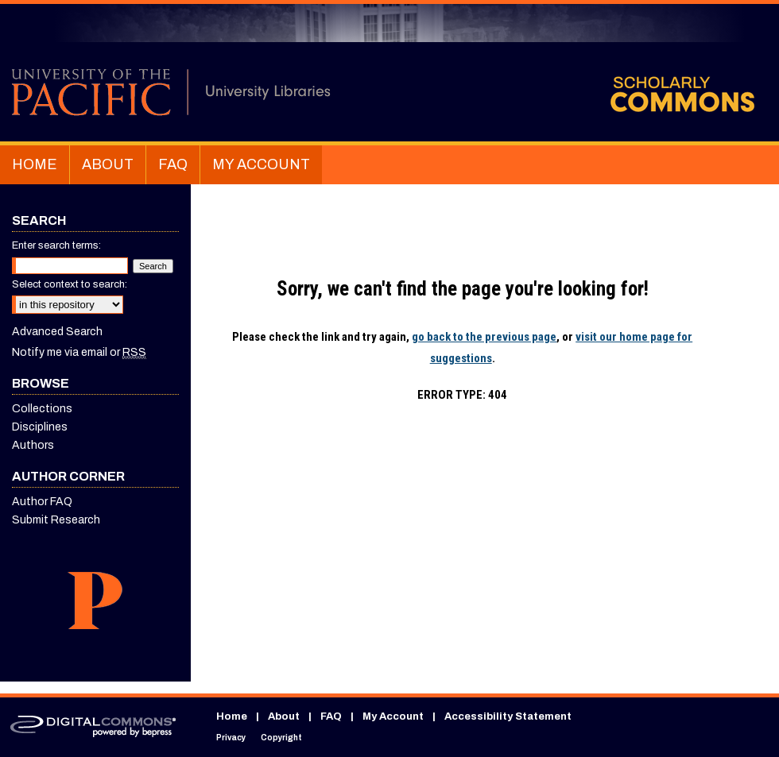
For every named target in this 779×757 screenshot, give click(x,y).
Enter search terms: (56, 245)
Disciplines (40, 427)
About (284, 716)
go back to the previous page (484, 337)
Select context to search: (69, 284)
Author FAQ (42, 502)
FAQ (331, 716)
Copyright (281, 737)
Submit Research (56, 520)
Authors (33, 445)
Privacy (231, 737)
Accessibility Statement (508, 716)
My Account (393, 716)
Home (231, 716)
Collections (42, 409)
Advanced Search (57, 332)
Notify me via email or (79, 352)
